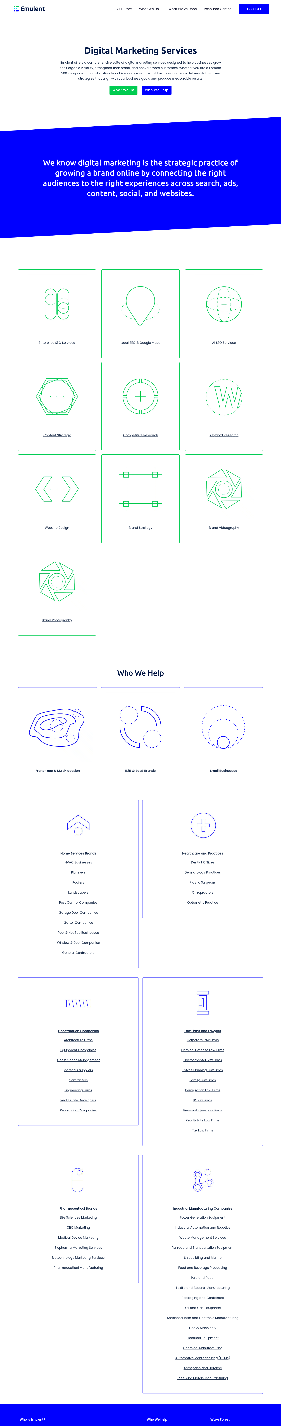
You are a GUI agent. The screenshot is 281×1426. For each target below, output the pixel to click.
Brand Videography (224, 528)
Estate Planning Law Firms (202, 1070)
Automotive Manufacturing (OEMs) (202, 1358)
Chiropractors (202, 892)
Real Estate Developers (78, 1100)
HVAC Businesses (78, 862)
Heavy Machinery (202, 1328)
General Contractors (78, 953)
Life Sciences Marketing (78, 1217)
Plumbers (78, 872)
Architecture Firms (78, 1040)
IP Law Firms (202, 1100)
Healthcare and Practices (202, 853)
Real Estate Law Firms (203, 1120)
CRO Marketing (78, 1227)
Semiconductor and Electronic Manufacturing (203, 1318)
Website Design (57, 528)
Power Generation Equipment (202, 1217)
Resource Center (217, 9)
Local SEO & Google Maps (140, 343)
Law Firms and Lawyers (202, 1031)
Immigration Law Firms (202, 1090)
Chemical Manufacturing (202, 1348)
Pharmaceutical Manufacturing (78, 1268)
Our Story (124, 9)
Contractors (78, 1080)
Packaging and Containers (203, 1298)
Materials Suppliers (78, 1070)
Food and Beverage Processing (202, 1268)
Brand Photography (57, 620)
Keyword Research (224, 435)
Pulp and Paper (203, 1278)
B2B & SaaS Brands (140, 771)
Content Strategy (57, 435)
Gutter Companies (78, 922)
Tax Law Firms (202, 1130)
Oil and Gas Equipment (202, 1308)
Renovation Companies (78, 1110)
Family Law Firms (203, 1080)
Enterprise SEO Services (57, 343)
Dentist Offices (203, 862)
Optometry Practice (202, 902)
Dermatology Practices (203, 872)
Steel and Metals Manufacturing (202, 1378)
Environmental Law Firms (203, 1060)
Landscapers (78, 892)
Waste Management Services (202, 1237)
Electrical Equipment (203, 1338)
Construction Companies (78, 1031)
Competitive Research (140, 435)
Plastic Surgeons (203, 882)
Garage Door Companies (78, 912)
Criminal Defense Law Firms (202, 1050)
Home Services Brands (78, 853)
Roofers (78, 882)
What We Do (149, 9)
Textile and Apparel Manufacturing (203, 1288)
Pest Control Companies (78, 902)
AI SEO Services (224, 343)
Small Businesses (223, 771)
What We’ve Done (182, 9)
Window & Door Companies (78, 943)
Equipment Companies (78, 1050)
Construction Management (78, 1060)
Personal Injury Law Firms (202, 1110)
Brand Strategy (140, 528)
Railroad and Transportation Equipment (203, 1247)
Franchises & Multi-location (57, 771)
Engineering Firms (78, 1090)
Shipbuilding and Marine (203, 1258)
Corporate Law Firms (203, 1040)
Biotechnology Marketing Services (78, 1258)
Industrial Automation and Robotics (202, 1227)
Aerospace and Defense (203, 1368)
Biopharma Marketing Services (78, 1247)
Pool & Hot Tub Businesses (78, 933)
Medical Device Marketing (78, 1237)
